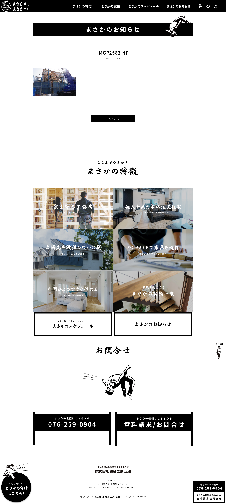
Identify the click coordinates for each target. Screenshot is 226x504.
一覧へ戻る (113, 118)
